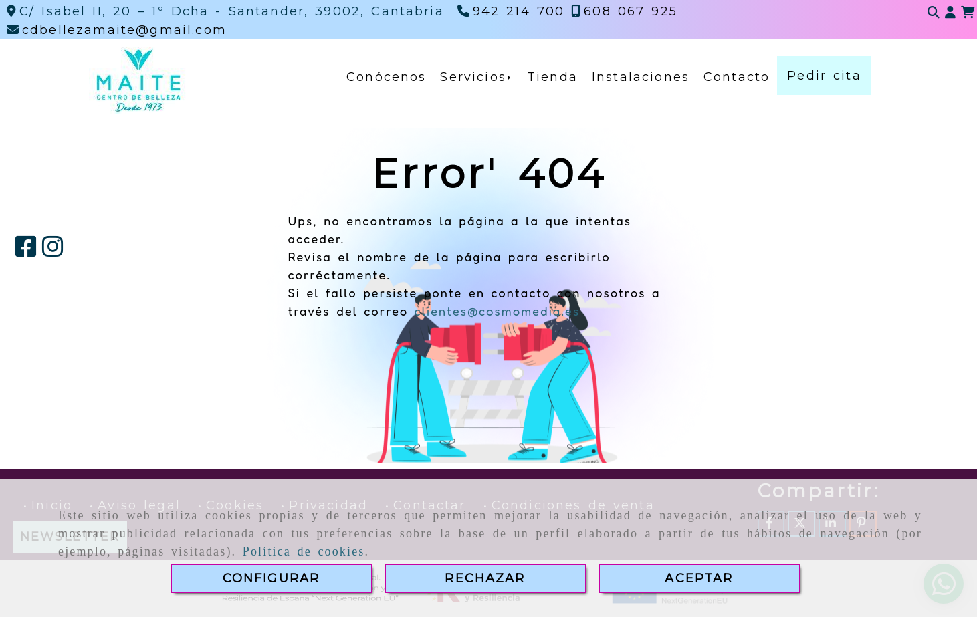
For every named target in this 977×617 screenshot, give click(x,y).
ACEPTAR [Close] (699, 578)
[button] (950, 13)
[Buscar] (933, 13)
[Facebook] (26, 251)
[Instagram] (53, 251)
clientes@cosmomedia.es (497, 310)
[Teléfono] (511, 11)
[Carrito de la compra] (967, 13)
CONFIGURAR (271, 578)
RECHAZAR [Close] (485, 578)
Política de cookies (304, 551)
